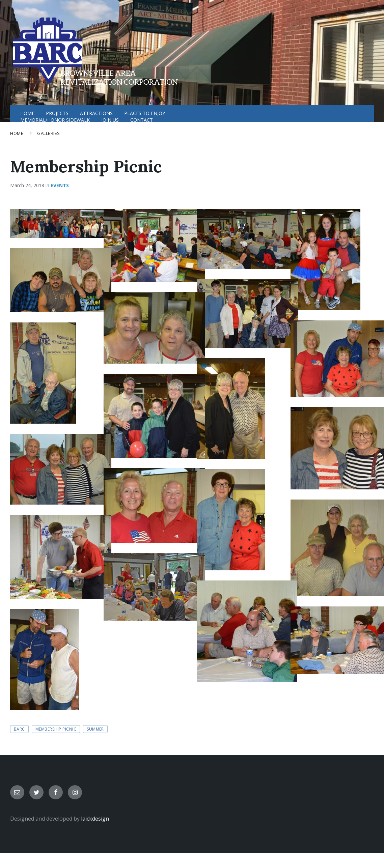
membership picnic (55, 729)
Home (16, 133)
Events (60, 185)
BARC (19, 729)
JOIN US (110, 120)
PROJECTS (57, 113)
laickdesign (95, 818)
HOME (27, 113)
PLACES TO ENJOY (144, 113)
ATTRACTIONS (96, 113)
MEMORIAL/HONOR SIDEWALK (55, 120)
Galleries (48, 133)
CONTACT (141, 120)
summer (95, 729)
